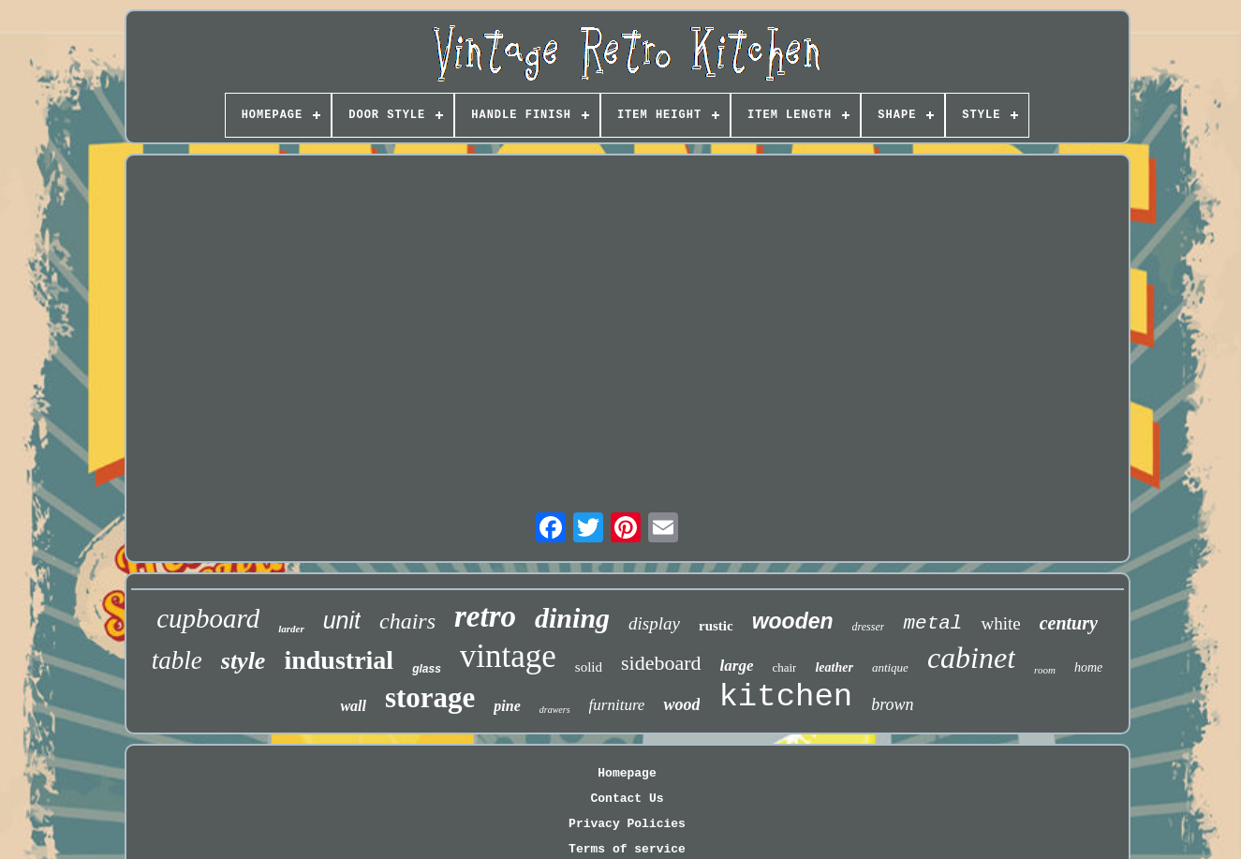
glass (426, 668)
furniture (617, 705)
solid (588, 666)
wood (681, 704)
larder (291, 628)
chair (784, 667)
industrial (338, 659)
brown (892, 704)
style (243, 660)
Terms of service (627, 849)
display (654, 623)
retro (485, 616)
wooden (793, 621)
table (177, 660)
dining (572, 617)
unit (342, 620)
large (737, 665)
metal (932, 623)
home (1088, 667)
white (1000, 623)
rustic (716, 625)
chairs (407, 621)
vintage (508, 656)
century (1069, 623)
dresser (868, 626)
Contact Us (626, 799)
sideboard (661, 662)
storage (430, 697)
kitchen (785, 697)
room (1045, 669)
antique (890, 667)
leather (833, 667)
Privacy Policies (627, 824)
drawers (554, 709)
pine (507, 706)
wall (353, 706)
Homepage (627, 773)
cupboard (207, 618)
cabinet (971, 657)
